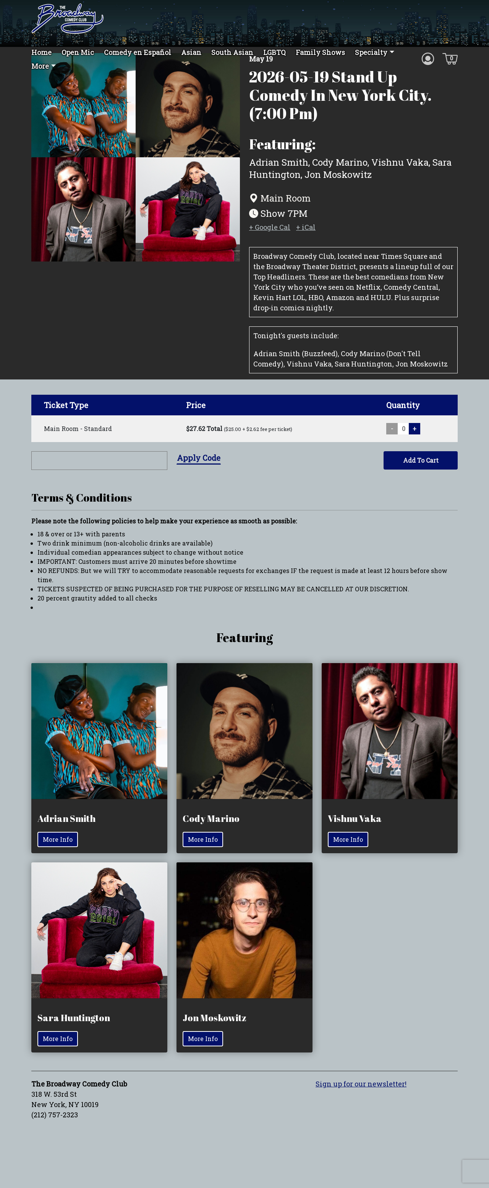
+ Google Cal (269, 243)
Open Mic (78, 52)
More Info (58, 856)
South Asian (232, 52)
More (40, 66)
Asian (191, 52)
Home (41, 52)
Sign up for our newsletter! (361, 1100)
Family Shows (320, 52)
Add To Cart (421, 476)
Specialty (371, 52)
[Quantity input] (403, 444)
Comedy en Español (137, 52)
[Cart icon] (450, 58)
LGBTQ (274, 52)
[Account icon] (428, 58)
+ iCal (306, 243)
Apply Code (198, 474)
